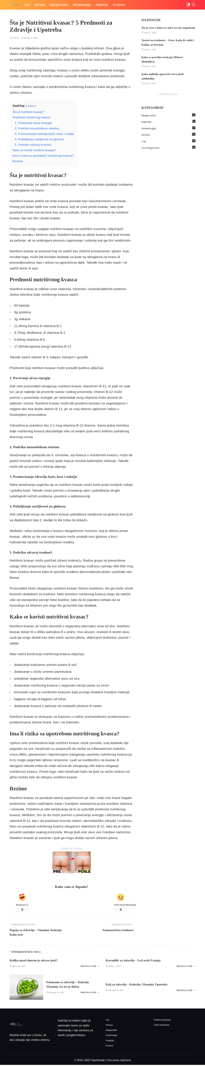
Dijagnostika (148, 119)
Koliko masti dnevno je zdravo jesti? (37, 961)
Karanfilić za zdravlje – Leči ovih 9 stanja (137, 961)
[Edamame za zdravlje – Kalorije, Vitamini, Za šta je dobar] (26, 988)
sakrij (31, 105)
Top (143, 145)
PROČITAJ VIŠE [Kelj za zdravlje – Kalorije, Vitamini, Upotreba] (186, 991)
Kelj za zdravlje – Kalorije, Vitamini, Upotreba (141, 985)
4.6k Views (14, 38)
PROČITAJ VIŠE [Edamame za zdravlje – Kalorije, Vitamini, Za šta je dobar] (90, 993)
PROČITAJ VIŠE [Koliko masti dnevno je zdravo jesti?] (90, 967)
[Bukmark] (188, 5)
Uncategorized (150, 152)
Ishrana (145, 139)
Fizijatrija (146, 126)
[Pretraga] (193, 5)
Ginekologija (148, 132)
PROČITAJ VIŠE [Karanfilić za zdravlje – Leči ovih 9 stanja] (186, 967)
